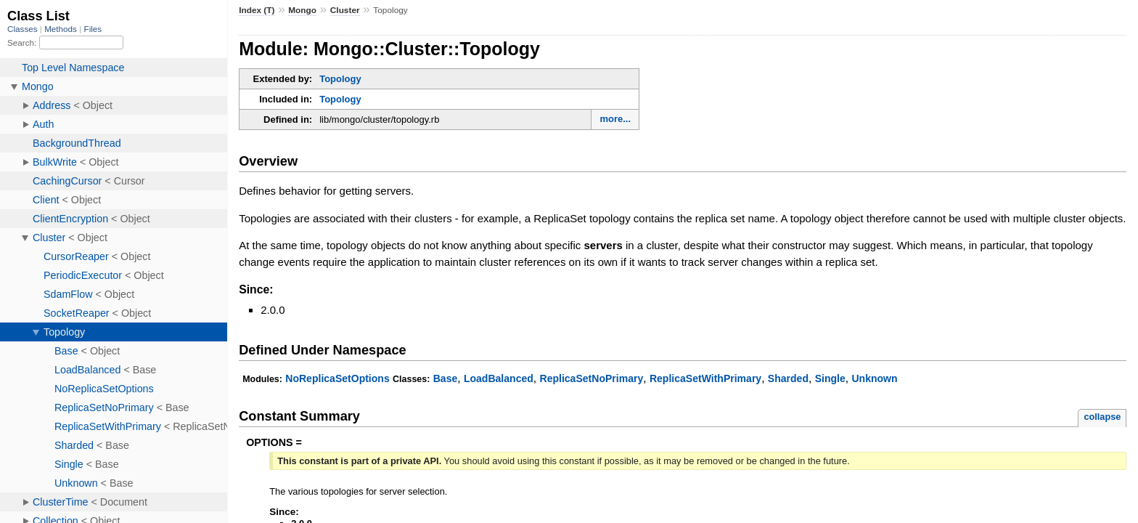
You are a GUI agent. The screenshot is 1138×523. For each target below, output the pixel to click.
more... (615, 118)
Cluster (345, 10)
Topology (340, 78)
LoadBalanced (498, 378)
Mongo (302, 10)
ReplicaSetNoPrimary (592, 378)
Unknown (874, 378)
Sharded (788, 378)
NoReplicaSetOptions (337, 378)
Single (830, 378)
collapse (1102, 416)
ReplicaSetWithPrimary (705, 378)
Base (445, 378)
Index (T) (256, 10)
